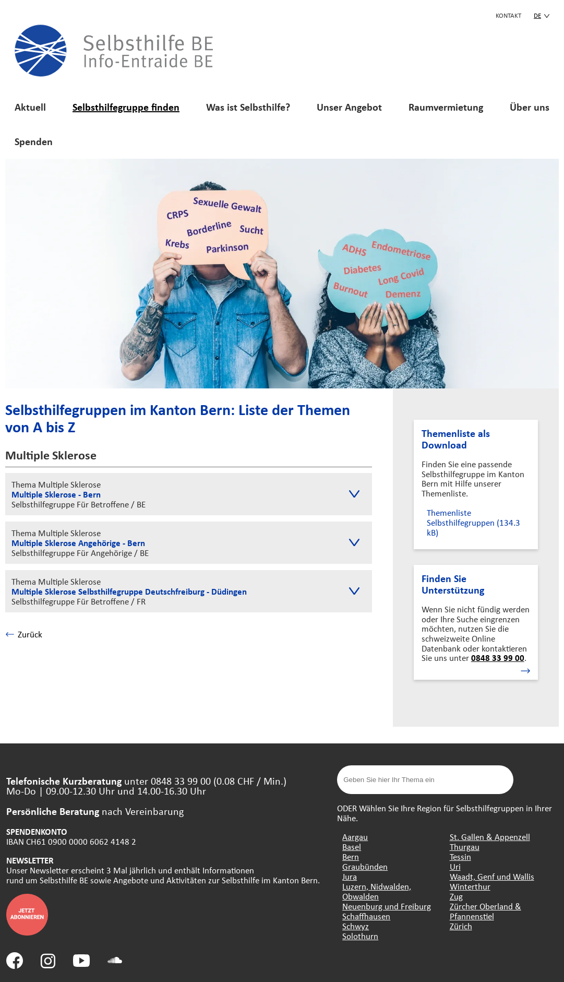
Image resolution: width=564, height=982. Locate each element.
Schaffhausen (366, 916)
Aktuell (30, 107)
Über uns (529, 107)
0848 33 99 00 (497, 658)
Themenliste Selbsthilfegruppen (473, 522)
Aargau (355, 837)
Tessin (460, 856)
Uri (455, 866)
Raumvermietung (446, 107)
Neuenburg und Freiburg (386, 906)
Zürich (461, 926)
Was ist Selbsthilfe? (248, 107)
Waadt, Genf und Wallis (492, 876)
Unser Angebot (349, 107)
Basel (351, 847)
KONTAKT (508, 15)
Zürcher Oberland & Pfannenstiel (485, 911)
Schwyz (355, 926)
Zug (456, 896)
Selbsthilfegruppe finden (126, 107)
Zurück (23, 634)
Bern (350, 856)
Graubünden (365, 866)
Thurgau (464, 847)
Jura (349, 876)
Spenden (34, 141)
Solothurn (360, 936)
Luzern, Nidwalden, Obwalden (376, 891)
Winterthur (470, 886)
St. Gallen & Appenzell (490, 837)
